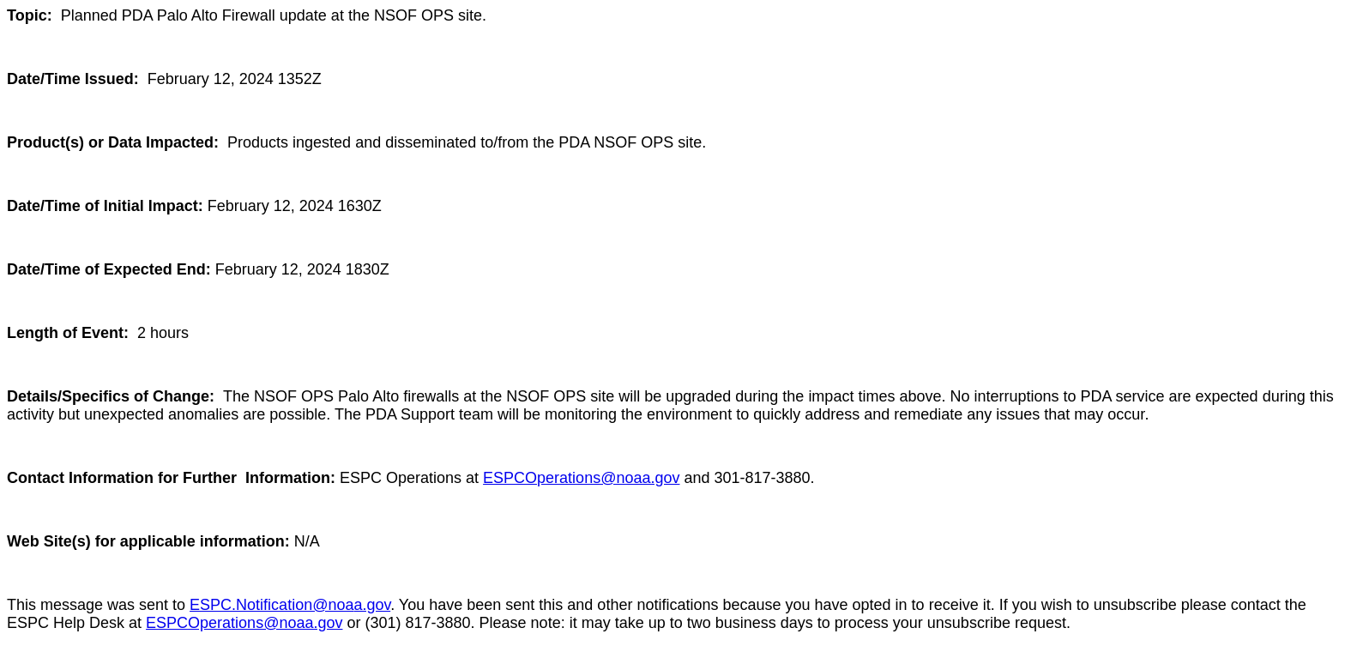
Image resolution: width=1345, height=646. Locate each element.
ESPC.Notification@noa (271, 604)
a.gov (371, 604)
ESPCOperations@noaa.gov (581, 477)
